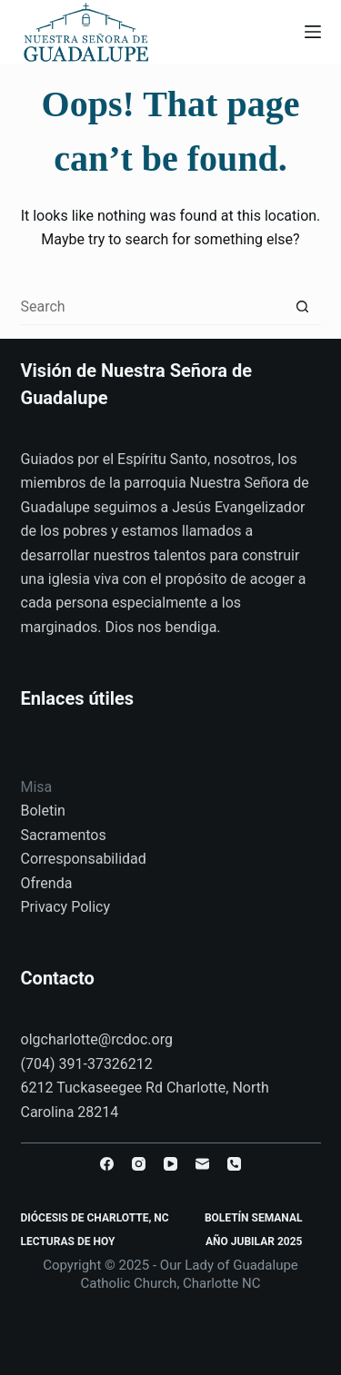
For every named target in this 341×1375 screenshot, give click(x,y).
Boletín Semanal (254, 1218)
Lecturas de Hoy (68, 1241)
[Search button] (303, 307)
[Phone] (234, 1164)
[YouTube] (170, 1164)
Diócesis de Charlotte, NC (95, 1218)
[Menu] (313, 32)
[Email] (202, 1164)
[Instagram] (138, 1164)
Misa (37, 787)
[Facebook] (107, 1164)
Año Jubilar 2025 (254, 1241)
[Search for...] (153, 307)
